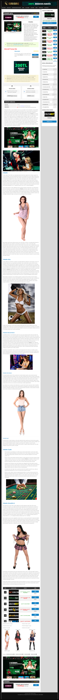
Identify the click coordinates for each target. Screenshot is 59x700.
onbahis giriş (26, 654)
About (29, 693)
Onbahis (5, 173)
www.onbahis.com (13, 32)
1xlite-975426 (55, 68)
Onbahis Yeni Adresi (7, 373)
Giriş (36, 16)
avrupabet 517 (55, 107)
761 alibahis (55, 82)
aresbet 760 (55, 92)
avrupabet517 (55, 106)
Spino (37, 7)
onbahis (30, 95)
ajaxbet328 (55, 76)
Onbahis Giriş (6, 259)
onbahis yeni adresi (19, 654)
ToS (25, 693)
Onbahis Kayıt (6, 438)
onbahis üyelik (33, 654)
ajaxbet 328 (55, 77)
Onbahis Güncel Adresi (8, 332)
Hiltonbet (27, 7)
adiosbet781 (55, 73)
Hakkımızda (46, 7)
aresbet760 (55, 91)
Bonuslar (9, 7)
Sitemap (32, 693)
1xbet (23, 7)
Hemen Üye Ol (49, 121)
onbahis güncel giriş (10, 654)
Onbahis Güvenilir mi (9, 503)
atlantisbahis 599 (54, 102)
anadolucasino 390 (54, 87)
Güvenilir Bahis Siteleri (16, 7)
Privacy (27, 693)
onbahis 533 (12, 95)
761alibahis (55, 81)
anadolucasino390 (54, 86)
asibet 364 (55, 97)
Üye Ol (35, 54)
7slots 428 (55, 72)
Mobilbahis (41, 7)
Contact (35, 693)
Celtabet (32, 7)
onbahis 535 (26, 17)
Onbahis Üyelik (7, 449)
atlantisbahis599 (54, 101)
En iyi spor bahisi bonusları (29, 699)
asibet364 (55, 96)
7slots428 (55, 71)
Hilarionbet (17, 51)
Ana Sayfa (4, 7)
